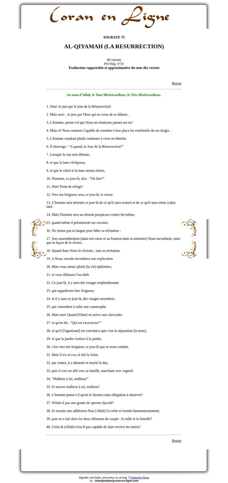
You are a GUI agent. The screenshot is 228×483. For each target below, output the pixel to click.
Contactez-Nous (139, 477)
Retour (177, 83)
